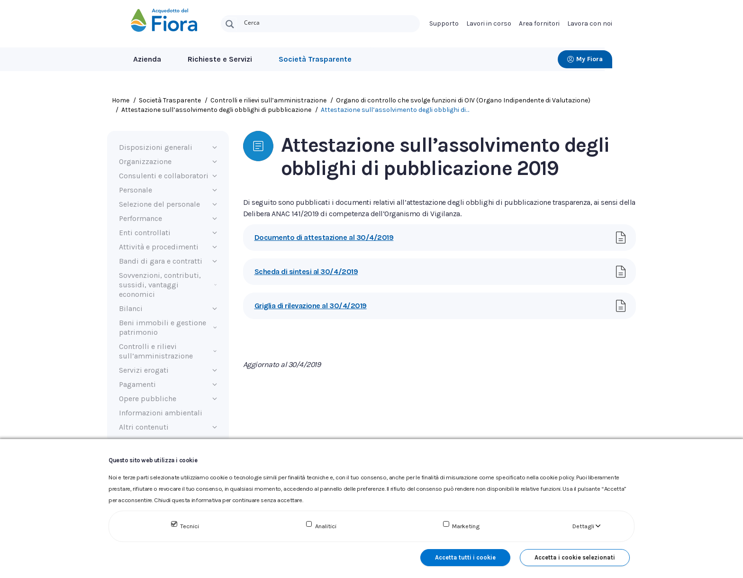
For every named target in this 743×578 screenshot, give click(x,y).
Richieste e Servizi (220, 59)
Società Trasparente (315, 59)
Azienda (147, 59)
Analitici (325, 526)
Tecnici (189, 526)
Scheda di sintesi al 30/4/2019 (306, 271)
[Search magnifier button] (229, 24)
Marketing (466, 526)
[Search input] (330, 22)
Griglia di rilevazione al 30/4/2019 (310, 305)
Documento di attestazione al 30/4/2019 (324, 237)
